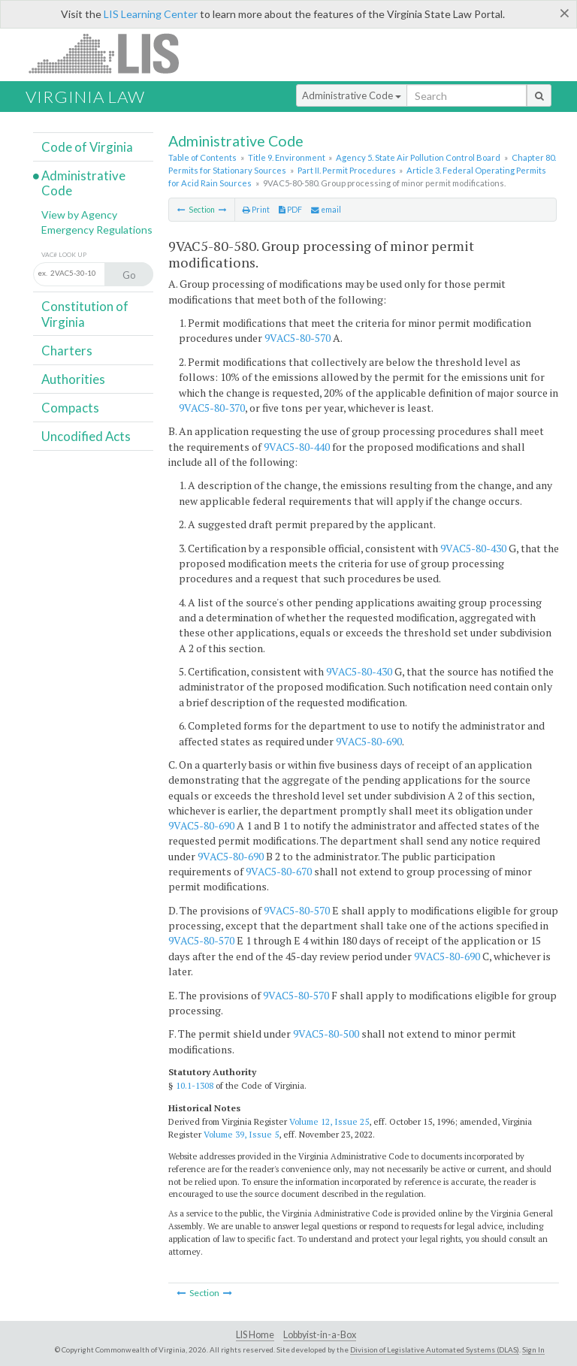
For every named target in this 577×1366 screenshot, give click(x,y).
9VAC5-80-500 (326, 1033)
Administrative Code (351, 95)
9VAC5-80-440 (297, 447)
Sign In (533, 1349)
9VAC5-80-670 (279, 871)
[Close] (564, 13)
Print (256, 209)
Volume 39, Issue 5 (241, 1134)
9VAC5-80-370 (212, 407)
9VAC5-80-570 (297, 338)
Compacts (70, 408)
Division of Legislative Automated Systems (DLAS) (434, 1349)
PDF (290, 209)
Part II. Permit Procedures (347, 170)
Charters (66, 350)
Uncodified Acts (86, 436)
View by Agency (79, 214)
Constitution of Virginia (84, 313)
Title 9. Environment (286, 157)
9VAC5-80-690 (369, 741)
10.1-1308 (194, 1085)
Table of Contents (202, 157)
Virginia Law (85, 96)
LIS (112, 53)
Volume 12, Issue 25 (329, 1121)
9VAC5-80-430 (473, 548)
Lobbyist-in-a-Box (319, 1334)
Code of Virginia (87, 147)
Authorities (73, 379)
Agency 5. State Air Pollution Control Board (418, 157)
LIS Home (255, 1334)
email (326, 209)
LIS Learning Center (151, 14)
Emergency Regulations (97, 229)
